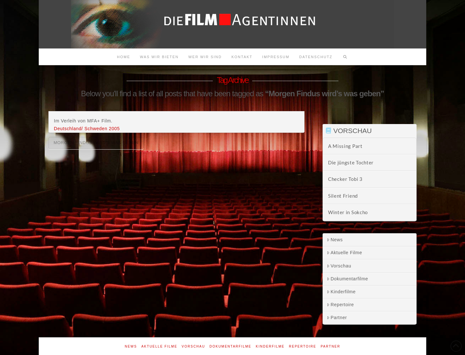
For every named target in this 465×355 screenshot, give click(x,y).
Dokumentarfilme (347, 278)
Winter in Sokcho (348, 212)
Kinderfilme (341, 291)
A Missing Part (345, 146)
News (335, 239)
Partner (337, 317)
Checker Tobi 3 (345, 179)
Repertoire (340, 304)
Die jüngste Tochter (351, 162)
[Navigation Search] (345, 57)
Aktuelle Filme (344, 252)
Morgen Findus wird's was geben (96, 142)
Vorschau (339, 265)
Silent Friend (343, 196)
